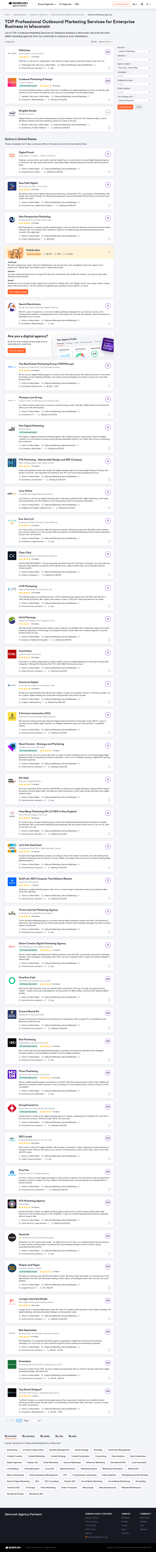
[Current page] (33, 1420)
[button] (135, 4)
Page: (26, 1421)
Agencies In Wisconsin (39, 15)
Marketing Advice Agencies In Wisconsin (68, 15)
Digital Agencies (19, 15)
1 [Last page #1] (40, 1421)
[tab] (10, 1436)
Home (7, 15)
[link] (65, 4)
